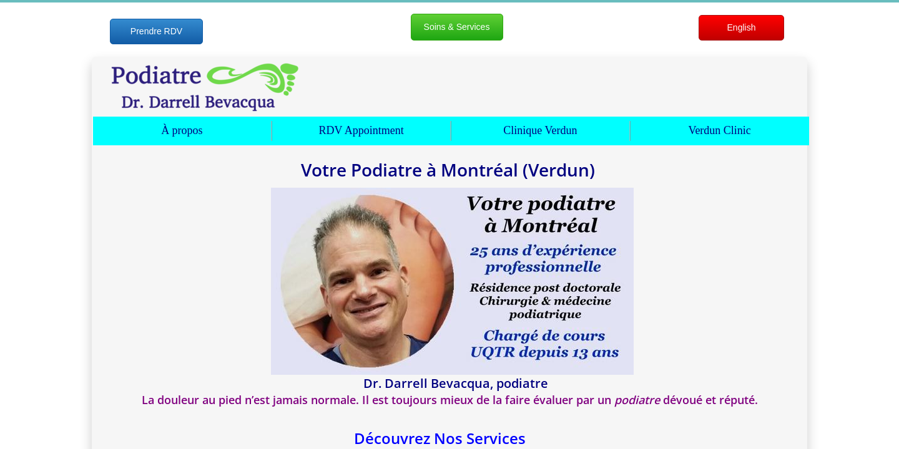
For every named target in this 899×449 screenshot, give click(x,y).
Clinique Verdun (540, 130)
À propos (182, 130)
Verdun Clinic (719, 130)
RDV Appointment (361, 130)
